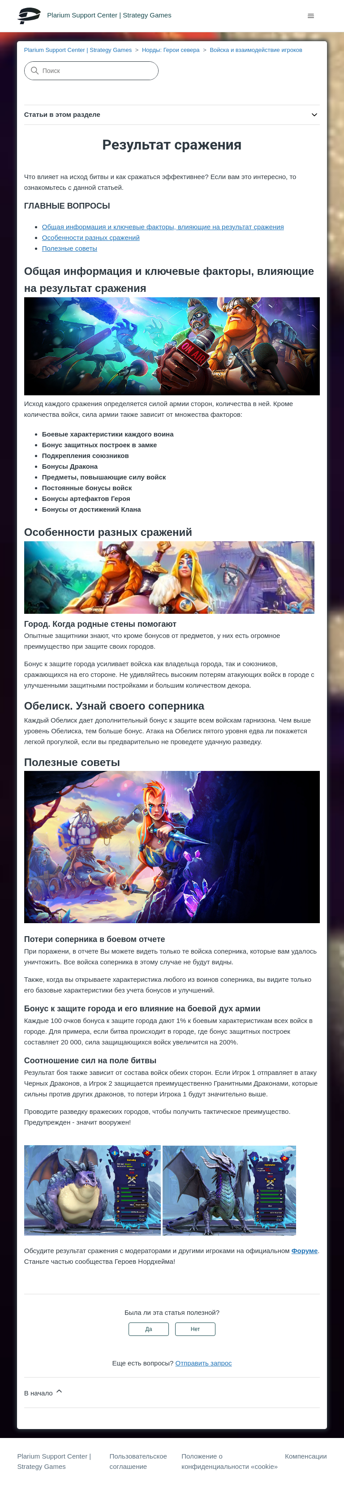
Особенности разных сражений (91, 237)
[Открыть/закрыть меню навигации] (311, 16)
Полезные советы (69, 248)
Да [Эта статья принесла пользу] (149, 1329)
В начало (44, 1392)
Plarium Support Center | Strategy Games (78, 50)
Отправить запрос (204, 1363)
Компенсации (306, 1456)
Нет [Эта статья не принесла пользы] (195, 1329)
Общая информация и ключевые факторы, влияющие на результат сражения (163, 227)
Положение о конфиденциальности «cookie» (229, 1461)
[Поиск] (91, 71)
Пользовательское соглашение (138, 1461)
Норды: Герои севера (171, 50)
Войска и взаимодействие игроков (256, 50)
